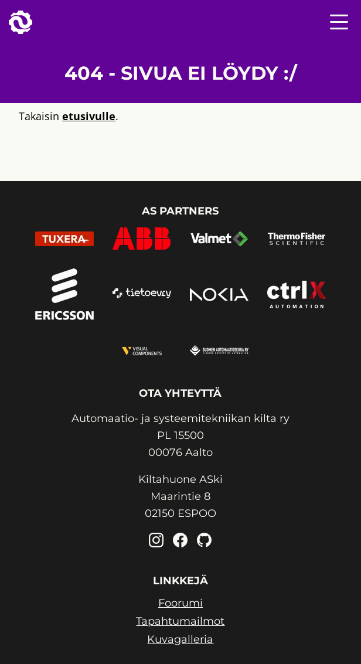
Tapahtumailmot (180, 621)
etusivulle (88, 116)
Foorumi (180, 603)
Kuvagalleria (180, 640)
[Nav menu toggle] (339, 22)
